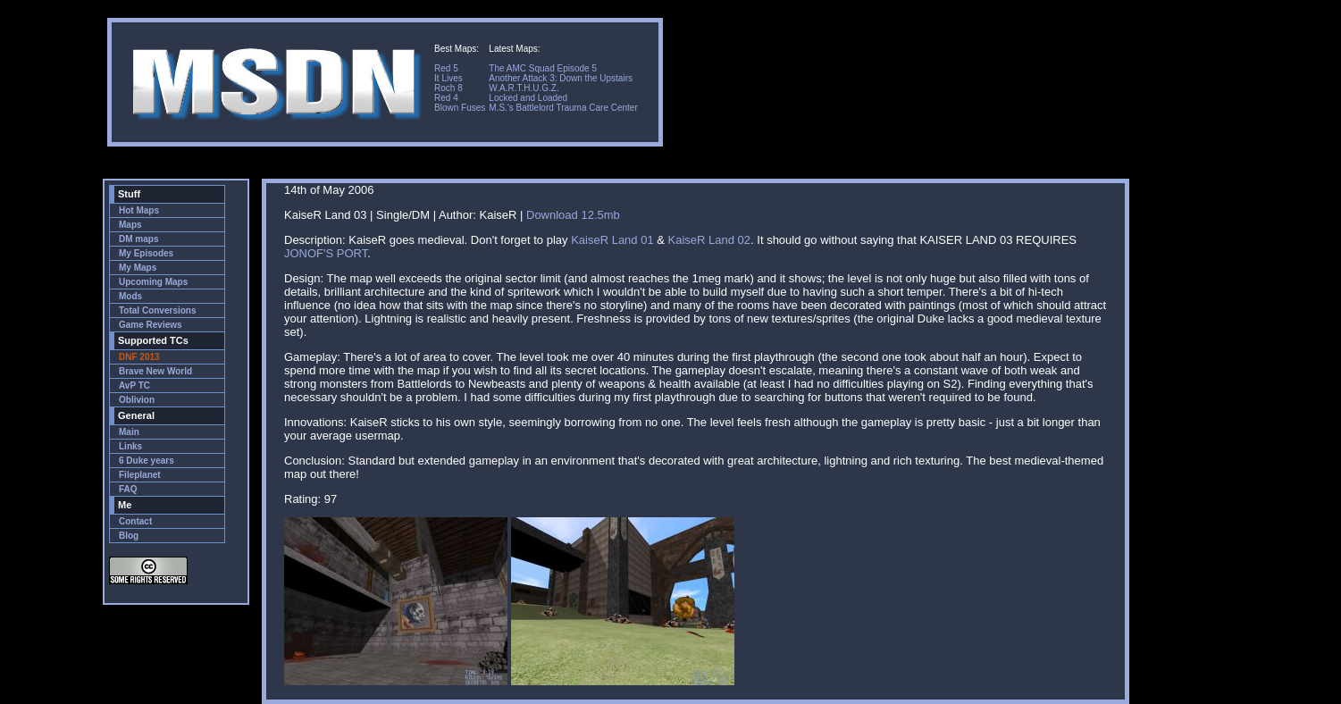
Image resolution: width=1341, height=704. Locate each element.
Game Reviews (150, 325)
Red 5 (446, 68)
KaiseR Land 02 (709, 240)
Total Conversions (158, 310)
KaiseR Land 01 (612, 240)
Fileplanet (140, 475)
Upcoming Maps (153, 282)
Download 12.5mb (573, 215)
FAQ (128, 489)
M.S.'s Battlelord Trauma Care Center (563, 108)
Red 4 (446, 98)
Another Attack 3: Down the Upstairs (561, 78)
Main (129, 432)
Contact (135, 521)
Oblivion (137, 400)
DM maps (138, 239)
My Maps (137, 267)
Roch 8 (448, 88)
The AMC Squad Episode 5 (543, 68)
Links (130, 446)
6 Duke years (146, 460)
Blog (128, 536)
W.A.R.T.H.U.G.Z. (523, 88)
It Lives (448, 78)
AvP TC (134, 385)
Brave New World (155, 371)
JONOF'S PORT (325, 253)
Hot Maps (139, 210)
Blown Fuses (459, 108)
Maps (130, 225)
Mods (130, 296)
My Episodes (146, 253)
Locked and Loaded (528, 98)
